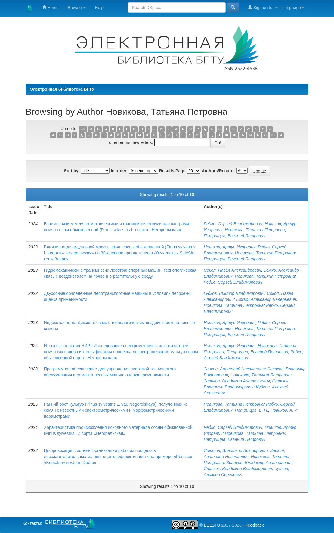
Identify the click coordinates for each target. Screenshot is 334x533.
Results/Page (172, 170)
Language (293, 7)
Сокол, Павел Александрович (232, 270)
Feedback (254, 525)
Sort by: (72, 170)
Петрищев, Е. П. (251, 410)
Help (99, 7)
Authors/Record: (218, 170)
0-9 (83, 129)
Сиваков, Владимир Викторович (236, 450)
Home (50, 7)
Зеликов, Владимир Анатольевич (237, 381)
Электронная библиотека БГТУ (62, 89)
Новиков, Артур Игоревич (229, 247)
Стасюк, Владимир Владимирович (238, 468)
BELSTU (212, 525)
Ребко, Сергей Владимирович (233, 223)
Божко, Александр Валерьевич (266, 299)
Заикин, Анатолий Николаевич (234, 368)
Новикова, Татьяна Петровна (255, 229)
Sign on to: (263, 7)
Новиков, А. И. (285, 410)
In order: (119, 170)
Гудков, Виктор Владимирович (234, 293)
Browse (77, 7)
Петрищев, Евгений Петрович (234, 235)
